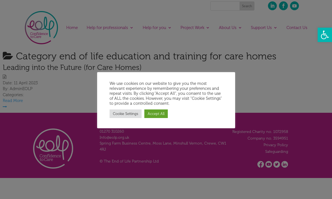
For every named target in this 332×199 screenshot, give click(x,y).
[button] (325, 35)
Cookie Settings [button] (125, 114)
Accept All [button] (156, 114)
